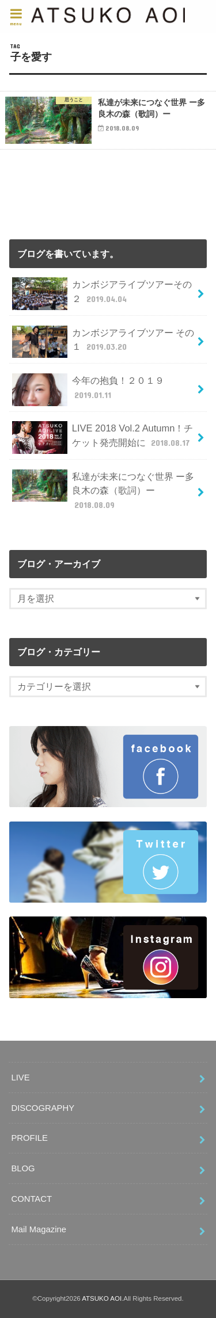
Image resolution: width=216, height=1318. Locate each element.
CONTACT (31, 1199)
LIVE (20, 1077)
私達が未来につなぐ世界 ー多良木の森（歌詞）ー (103, 490)
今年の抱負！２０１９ (88, 389)
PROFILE (29, 1138)
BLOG (23, 1168)
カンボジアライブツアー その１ (103, 342)
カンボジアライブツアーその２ (101, 293)
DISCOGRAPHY (42, 1108)
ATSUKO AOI (102, 1298)
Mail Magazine (38, 1229)
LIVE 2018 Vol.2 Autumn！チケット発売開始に (102, 437)
